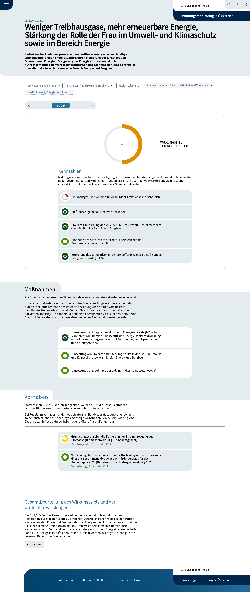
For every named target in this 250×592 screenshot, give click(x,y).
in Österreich (207, 16)
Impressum (65, 580)
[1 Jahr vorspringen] (90, 105)
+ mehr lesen (34, 544)
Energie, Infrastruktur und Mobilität (89, 85)
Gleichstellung (129, 85)
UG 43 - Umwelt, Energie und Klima (48, 92)
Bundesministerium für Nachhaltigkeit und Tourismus (179, 85)
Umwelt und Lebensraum (44, 85)
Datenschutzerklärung (127, 580)
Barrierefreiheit (93, 580)
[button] (6, 5)
